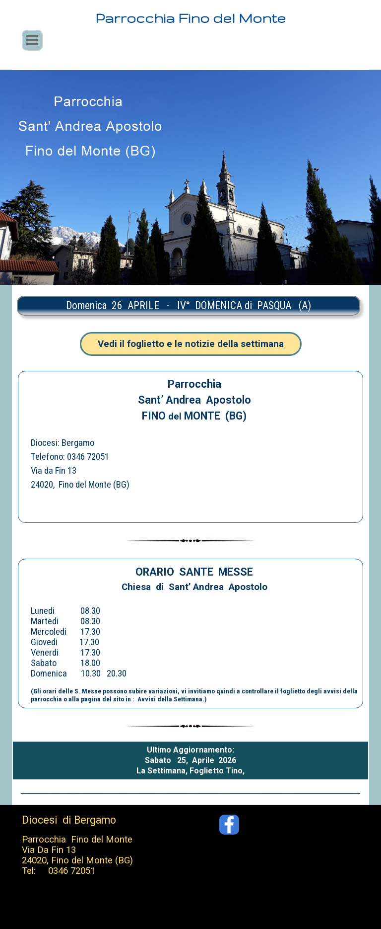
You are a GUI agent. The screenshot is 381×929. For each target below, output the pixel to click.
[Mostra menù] (32, 40)
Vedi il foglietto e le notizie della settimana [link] (191, 343)
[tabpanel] (188, 306)
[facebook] (229, 825)
